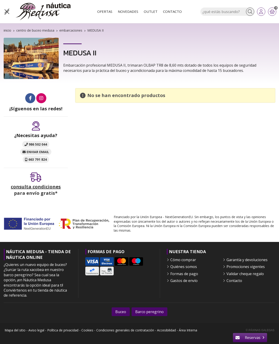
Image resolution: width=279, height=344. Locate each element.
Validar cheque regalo (245, 273)
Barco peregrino (149, 311)
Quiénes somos (183, 266)
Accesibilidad (166, 330)
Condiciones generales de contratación (125, 330)
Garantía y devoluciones (247, 259)
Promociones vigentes (246, 266)
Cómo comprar (183, 259)
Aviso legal (36, 330)
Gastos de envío (184, 280)
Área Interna (188, 330)
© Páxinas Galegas (260, 330)
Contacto (234, 280)
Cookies (87, 330)
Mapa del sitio (15, 330)
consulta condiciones (36, 187)
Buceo (120, 311)
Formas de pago (184, 273)
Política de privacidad (62, 330)
